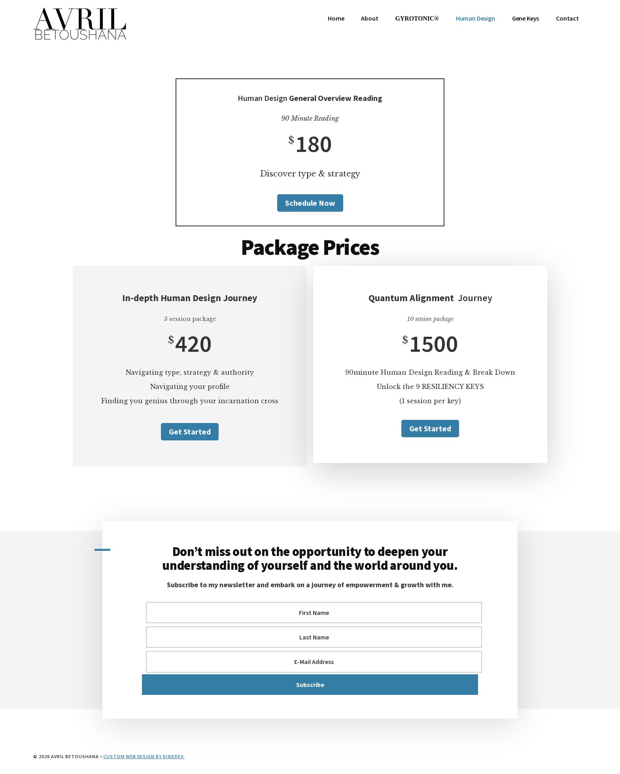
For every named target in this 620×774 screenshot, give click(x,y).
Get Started (190, 431)
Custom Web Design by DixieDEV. (144, 756)
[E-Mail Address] (314, 661)
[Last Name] (314, 637)
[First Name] (314, 612)
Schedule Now (310, 203)
